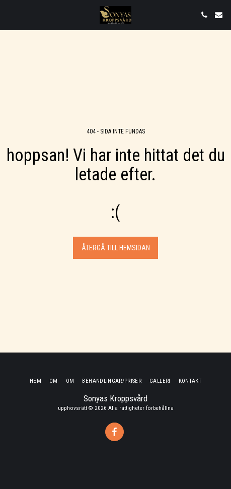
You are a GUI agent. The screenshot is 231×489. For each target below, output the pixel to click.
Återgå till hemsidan (116, 248)
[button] (11, 14)
